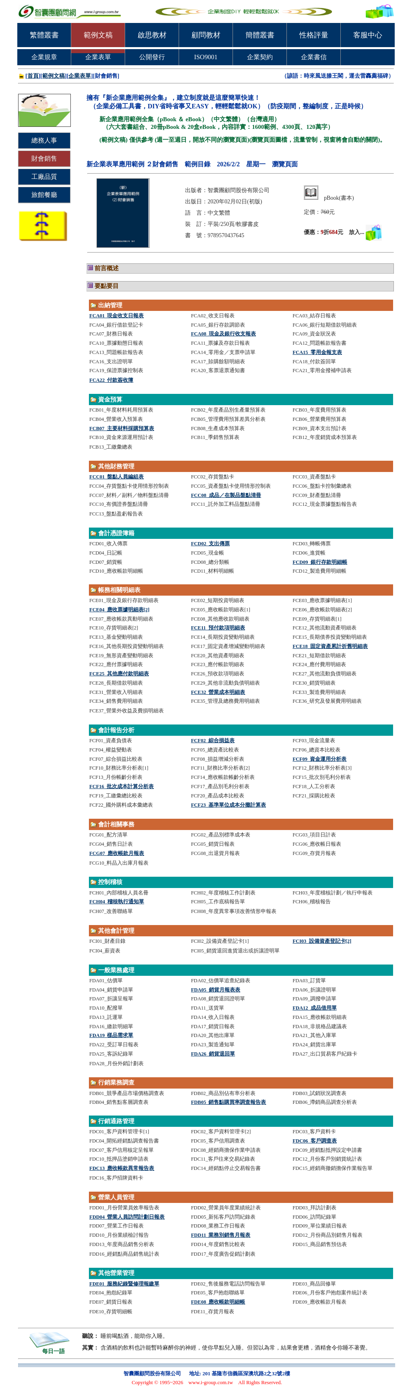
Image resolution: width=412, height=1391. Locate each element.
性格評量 (313, 35)
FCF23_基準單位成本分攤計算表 (228, 805)
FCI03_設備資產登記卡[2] (322, 941)
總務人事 (44, 140)
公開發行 (152, 57)
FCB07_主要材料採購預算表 (121, 428)
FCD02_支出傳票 (210, 543)
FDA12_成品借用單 (314, 1008)
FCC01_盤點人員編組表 (116, 477)
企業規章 (44, 57)
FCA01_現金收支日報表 (116, 316)
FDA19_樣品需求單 (111, 1035)
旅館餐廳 (44, 194)
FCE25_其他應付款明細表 (119, 674)
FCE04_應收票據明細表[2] (119, 610)
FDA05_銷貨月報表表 (215, 990)
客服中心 (367, 35)
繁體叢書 (44, 35)
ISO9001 (206, 57)
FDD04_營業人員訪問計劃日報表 (127, 1217)
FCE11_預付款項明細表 (218, 628)
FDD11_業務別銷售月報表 (221, 1235)
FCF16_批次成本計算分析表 (121, 786)
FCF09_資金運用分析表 (319, 759)
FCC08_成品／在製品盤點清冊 (226, 495)
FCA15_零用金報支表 (317, 352)
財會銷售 (44, 158)
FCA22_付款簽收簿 (111, 380)
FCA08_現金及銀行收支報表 (223, 334)
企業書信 (314, 57)
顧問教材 (206, 35)
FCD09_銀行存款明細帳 (320, 562)
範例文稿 (98, 35)
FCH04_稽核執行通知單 (116, 902)
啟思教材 (152, 35)
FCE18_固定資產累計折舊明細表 (330, 646)
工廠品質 (44, 176)
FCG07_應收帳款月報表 (116, 853)
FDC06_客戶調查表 (314, 1141)
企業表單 (98, 57)
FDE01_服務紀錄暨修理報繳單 (124, 1284)
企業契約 (260, 57)
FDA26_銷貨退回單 (213, 1054)
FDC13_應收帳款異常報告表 (121, 1168)
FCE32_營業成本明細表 (218, 692)
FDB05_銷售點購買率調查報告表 (228, 1102)
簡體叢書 (259, 35)
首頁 (33, 76)
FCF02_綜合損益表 (213, 740)
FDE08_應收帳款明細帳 (218, 1302)
